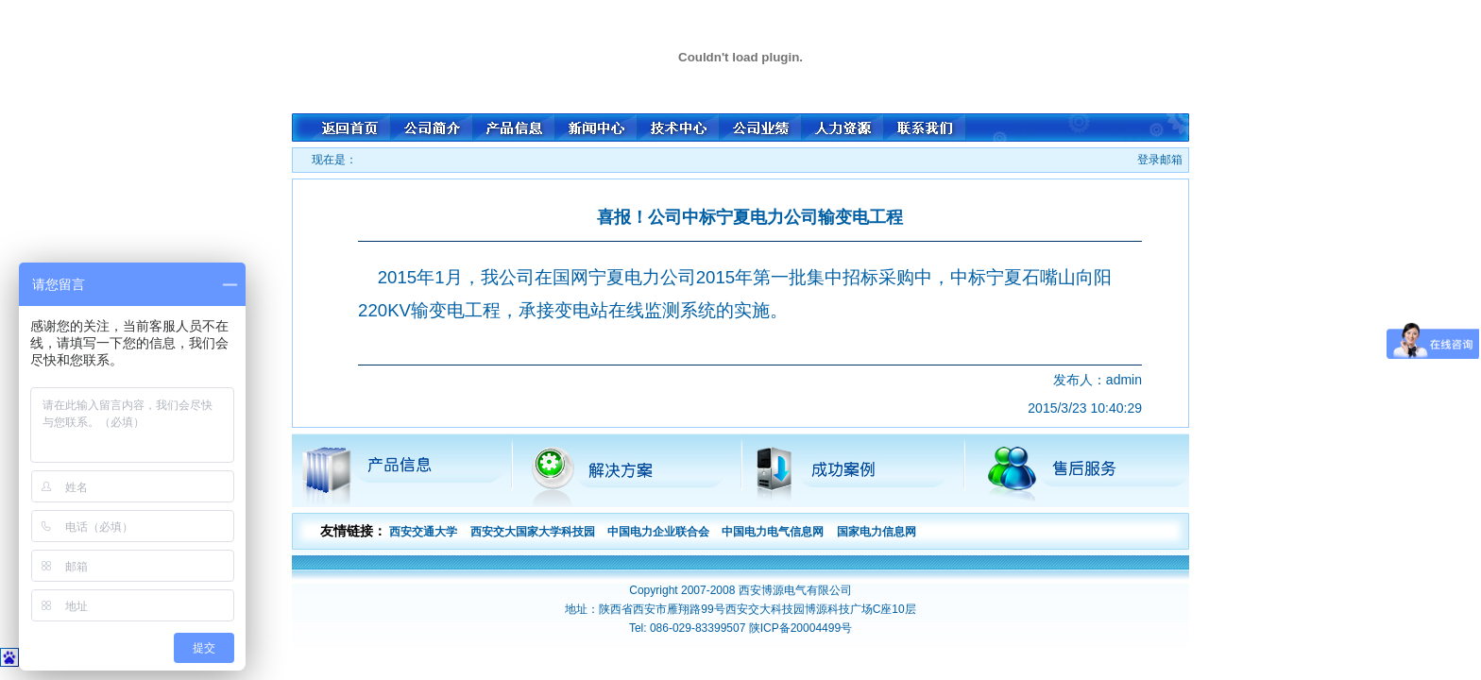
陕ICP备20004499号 (800, 628)
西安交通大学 (423, 531)
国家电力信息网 (876, 531)
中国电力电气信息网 (773, 531)
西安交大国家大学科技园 (532, 531)
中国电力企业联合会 (658, 531)
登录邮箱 (1160, 159)
